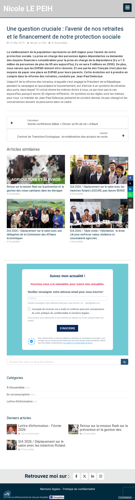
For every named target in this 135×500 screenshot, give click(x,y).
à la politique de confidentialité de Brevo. (77, 343)
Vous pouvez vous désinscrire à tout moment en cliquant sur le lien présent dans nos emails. (66, 319)
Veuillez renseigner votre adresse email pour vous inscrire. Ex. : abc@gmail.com (64, 303)
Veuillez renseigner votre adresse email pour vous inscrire (65, 292)
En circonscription (18, 394)
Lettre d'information (20, 401)
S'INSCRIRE (67, 328)
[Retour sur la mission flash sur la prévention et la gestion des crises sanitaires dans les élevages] (73, 429)
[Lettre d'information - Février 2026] (12, 429)
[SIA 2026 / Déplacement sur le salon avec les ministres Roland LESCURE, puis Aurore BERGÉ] (12, 445)
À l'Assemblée (15, 387)
